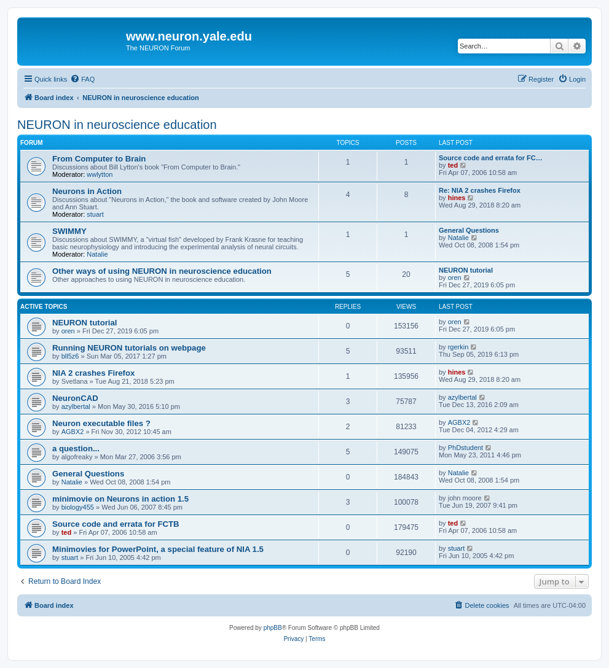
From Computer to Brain (99, 158)
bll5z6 (70, 356)
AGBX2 (72, 431)
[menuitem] (82, 79)
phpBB (273, 627)
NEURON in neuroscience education (117, 124)
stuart (95, 214)
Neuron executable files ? (101, 423)
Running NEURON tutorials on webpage (129, 347)
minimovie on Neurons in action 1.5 (120, 498)
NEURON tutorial (466, 270)
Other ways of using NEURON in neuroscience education (162, 271)
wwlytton (99, 174)
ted (453, 165)
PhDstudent (465, 447)
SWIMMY (69, 231)
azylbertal (75, 406)
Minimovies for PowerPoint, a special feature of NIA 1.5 (158, 549)
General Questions (469, 230)
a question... (76, 448)
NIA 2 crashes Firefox (93, 373)
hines (457, 197)
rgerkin (458, 347)
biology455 (77, 507)
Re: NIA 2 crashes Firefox (480, 190)
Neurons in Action (87, 191)
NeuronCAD (75, 398)
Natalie (97, 254)
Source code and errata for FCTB (115, 524)
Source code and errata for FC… (491, 157)
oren (455, 277)
